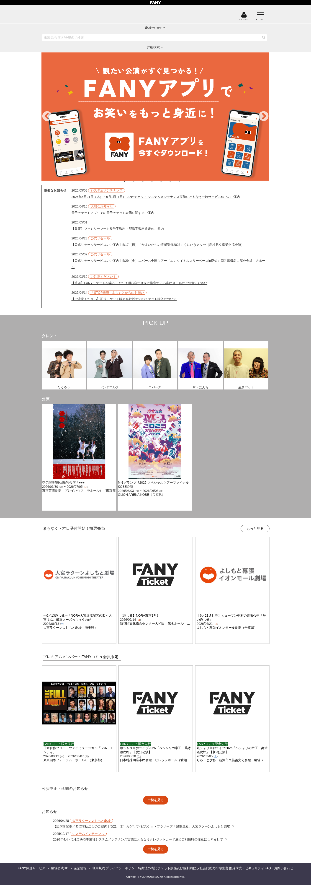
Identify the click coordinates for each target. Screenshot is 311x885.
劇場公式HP (59, 868)
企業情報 (80, 868)
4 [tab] (156, 181)
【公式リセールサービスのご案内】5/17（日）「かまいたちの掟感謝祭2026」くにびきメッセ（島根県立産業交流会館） (157, 245)
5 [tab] (165, 181)
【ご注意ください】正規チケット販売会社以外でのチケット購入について (124, 299)
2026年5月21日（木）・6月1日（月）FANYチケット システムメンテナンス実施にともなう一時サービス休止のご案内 (155, 197)
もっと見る (255, 528)
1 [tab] (129, 181)
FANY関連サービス (31, 868)
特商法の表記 (147, 868)
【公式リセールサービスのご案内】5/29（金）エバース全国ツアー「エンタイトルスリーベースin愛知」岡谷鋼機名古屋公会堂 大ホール (168, 264)
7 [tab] (184, 181)
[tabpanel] (155, 116)
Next (263, 116)
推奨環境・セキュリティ (246, 868)
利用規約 (98, 868)
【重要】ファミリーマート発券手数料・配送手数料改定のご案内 (117, 229)
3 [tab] (147, 181)
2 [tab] (138, 181)
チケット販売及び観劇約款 (177, 868)
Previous (47, 116)
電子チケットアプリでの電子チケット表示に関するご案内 (112, 213)
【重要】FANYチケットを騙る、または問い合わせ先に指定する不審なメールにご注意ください (139, 283)
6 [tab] (175, 181)
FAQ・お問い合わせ (279, 868)
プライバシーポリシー (122, 868)
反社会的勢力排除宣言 (212, 868)
